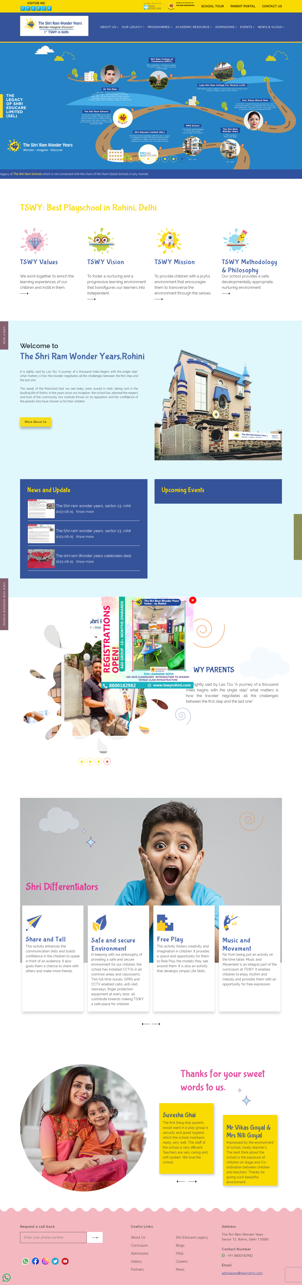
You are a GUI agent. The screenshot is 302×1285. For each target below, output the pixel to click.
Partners (137, 1269)
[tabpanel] (151, 106)
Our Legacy (132, 27)
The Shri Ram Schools (39, 174)
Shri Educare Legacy (192, 1237)
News (180, 1269)
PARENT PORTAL (243, 6)
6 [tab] (163, 155)
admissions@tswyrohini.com (242, 1273)
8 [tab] (180, 155)
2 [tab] (129, 155)
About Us (138, 1237)
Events (246, 27)
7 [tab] (172, 155)
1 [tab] (121, 155)
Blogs (180, 1245)
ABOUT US (108, 27)
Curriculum (139, 1245)
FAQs (180, 1253)
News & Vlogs (270, 27)
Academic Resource (193, 27)
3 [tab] (138, 155)
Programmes (159, 27)
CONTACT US (272, 6)
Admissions (139, 1253)
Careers (182, 1261)
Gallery (136, 1261)
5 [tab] (155, 155)
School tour (212, 6)
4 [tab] (146, 155)
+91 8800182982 (237, 1255)
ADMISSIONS (225, 27)
